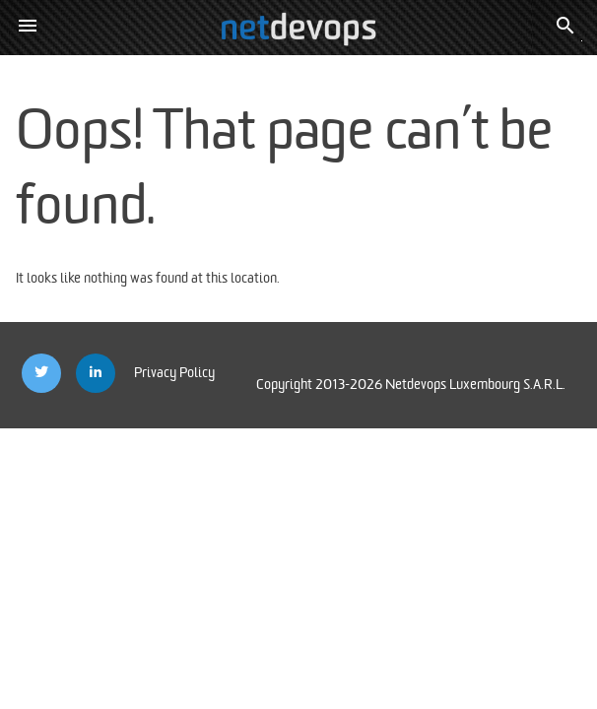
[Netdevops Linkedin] (95, 373)
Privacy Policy (174, 372)
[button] (27, 27)
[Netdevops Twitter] (41, 373)
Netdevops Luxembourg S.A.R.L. (475, 384)
